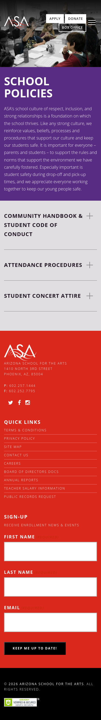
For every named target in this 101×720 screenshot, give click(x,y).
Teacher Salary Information (34, 488)
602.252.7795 (22, 391)
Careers (12, 463)
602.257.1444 (22, 385)
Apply (54, 18)
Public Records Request (30, 496)
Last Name (30, 572)
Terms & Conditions (25, 430)
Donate (75, 18)
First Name (31, 537)
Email (24, 608)
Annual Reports (21, 480)
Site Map (13, 447)
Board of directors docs (31, 471)
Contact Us (16, 455)
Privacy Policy (19, 438)
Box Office (72, 27)
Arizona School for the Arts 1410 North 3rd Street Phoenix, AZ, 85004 (35, 369)
